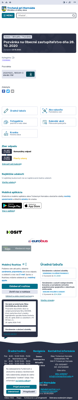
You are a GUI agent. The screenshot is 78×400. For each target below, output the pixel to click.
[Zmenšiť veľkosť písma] (66, 2)
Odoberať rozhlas (19, 272)
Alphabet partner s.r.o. (50, 376)
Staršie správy (10, 320)
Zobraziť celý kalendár (12, 150)
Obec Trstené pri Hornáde (46, 378)
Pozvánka (6, 46)
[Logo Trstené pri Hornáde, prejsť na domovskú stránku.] (39, 9)
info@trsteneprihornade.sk (61, 363)
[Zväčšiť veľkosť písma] (69, 2)
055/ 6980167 (61, 360)
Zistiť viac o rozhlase (19, 278)
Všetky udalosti (9, 169)
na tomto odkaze (19, 381)
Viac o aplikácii (8, 197)
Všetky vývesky (47, 287)
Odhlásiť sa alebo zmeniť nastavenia (20, 283)
